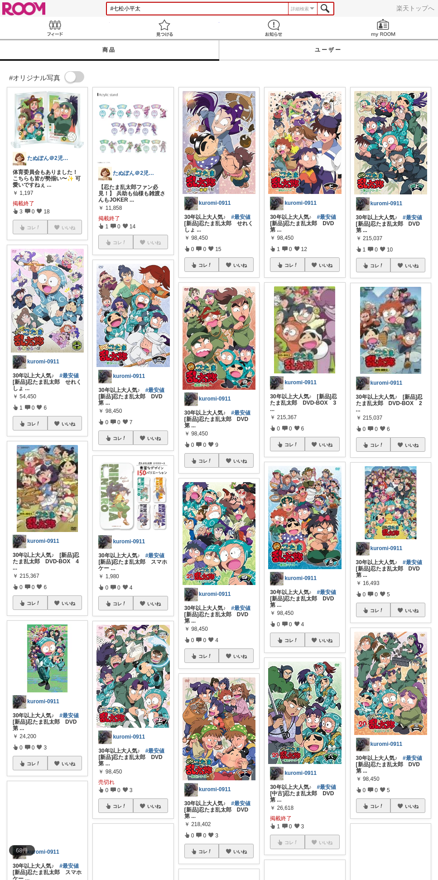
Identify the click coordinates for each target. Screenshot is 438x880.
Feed (55, 28)
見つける (164, 28)
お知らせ (274, 28)
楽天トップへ (415, 8)
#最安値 (69, 375)
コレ (33, 423)
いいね (68, 423)
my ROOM (383, 28)
